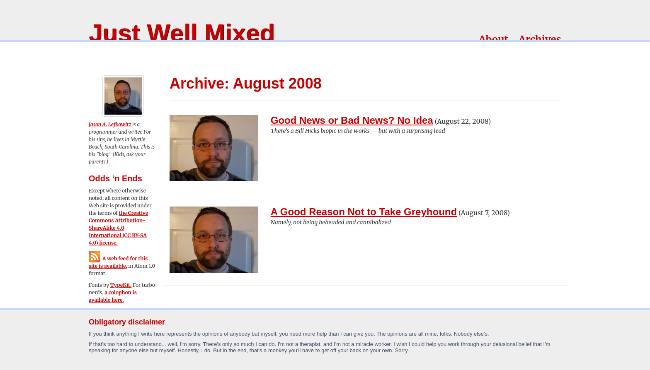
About (493, 39)
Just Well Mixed (182, 33)
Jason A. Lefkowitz (110, 124)
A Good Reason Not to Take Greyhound (364, 211)
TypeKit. (120, 285)
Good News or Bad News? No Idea (352, 120)
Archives (540, 39)
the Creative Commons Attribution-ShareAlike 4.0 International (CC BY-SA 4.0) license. (118, 228)
